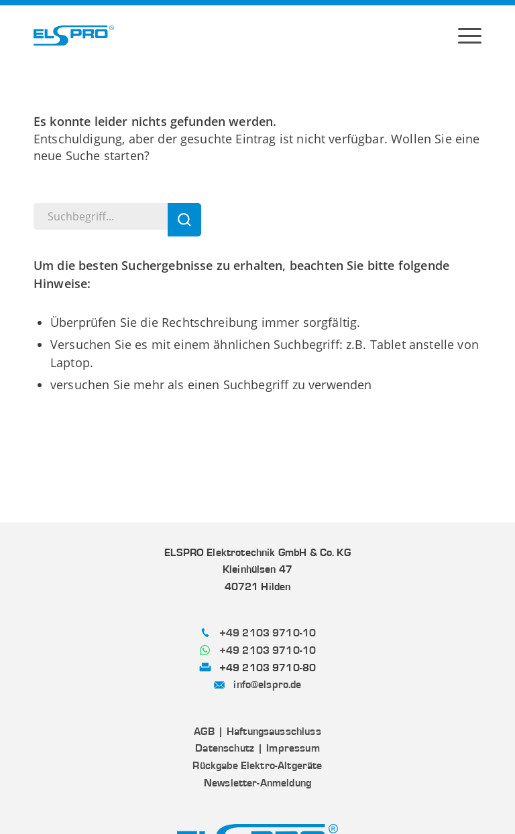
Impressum (292, 748)
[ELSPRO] (74, 35)
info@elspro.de (267, 685)
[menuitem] (469, 35)
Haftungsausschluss (274, 731)
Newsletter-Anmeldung (257, 783)
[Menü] (469, 35)
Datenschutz (224, 748)
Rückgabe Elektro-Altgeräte (257, 766)
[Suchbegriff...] (117, 216)
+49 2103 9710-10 (268, 633)
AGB (204, 731)
